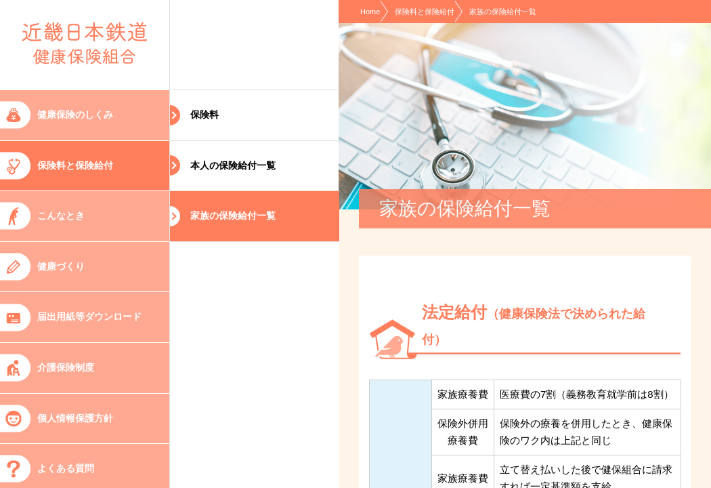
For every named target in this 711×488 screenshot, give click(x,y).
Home (370, 11)
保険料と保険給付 (424, 11)
